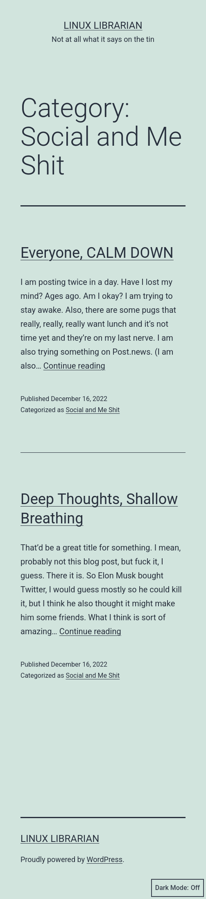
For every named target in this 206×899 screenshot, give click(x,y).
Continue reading (74, 366)
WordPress (104, 859)
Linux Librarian (102, 25)
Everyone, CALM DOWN (97, 252)
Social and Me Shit (93, 410)
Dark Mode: (177, 888)
